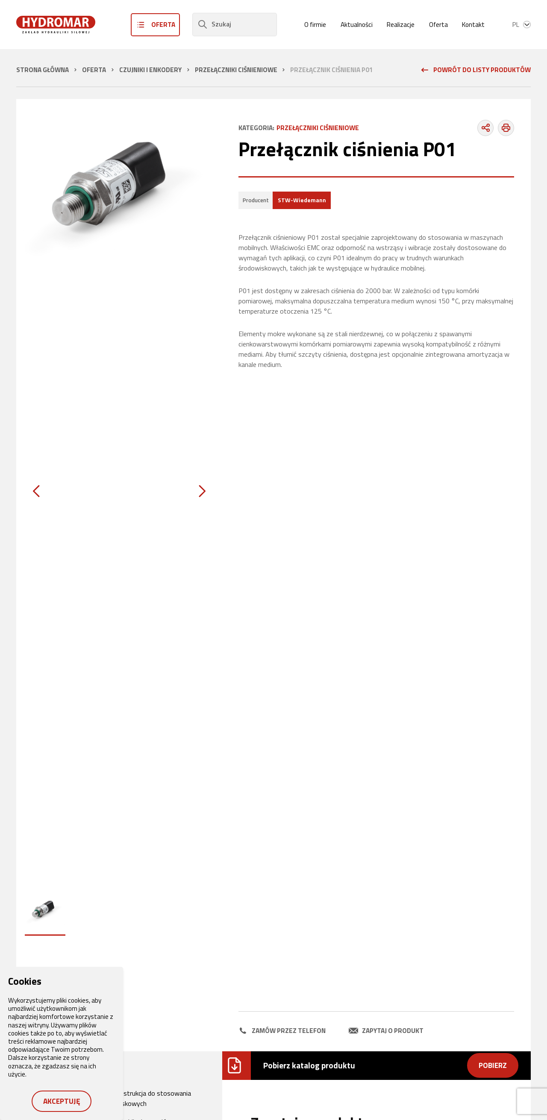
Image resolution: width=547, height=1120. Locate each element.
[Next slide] (202, 491)
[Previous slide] (36, 491)
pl (521, 24)
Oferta (438, 24)
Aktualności (357, 24)
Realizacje (401, 24)
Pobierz (493, 1065)
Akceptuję (61, 1101)
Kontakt (473, 24)
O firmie (315, 24)
